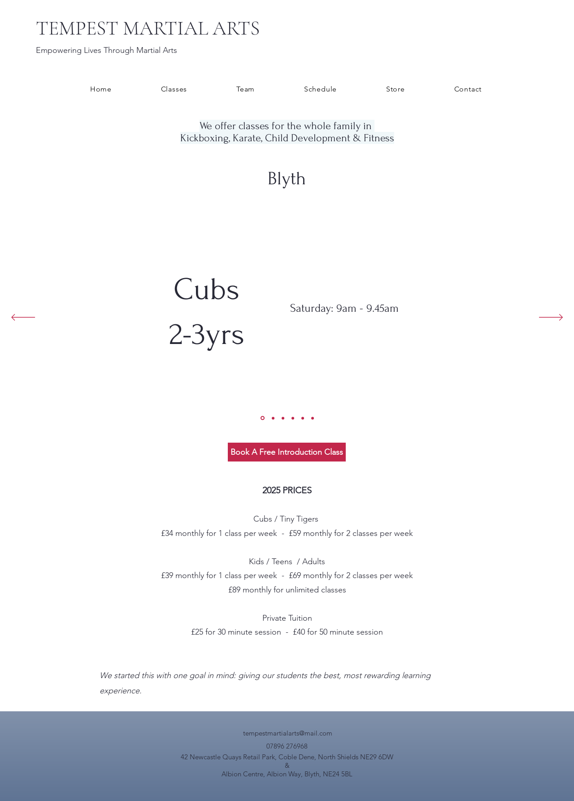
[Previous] (23, 318)
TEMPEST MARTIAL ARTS (148, 28)
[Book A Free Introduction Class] (287, 452)
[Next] (551, 318)
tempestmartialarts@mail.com (287, 733)
